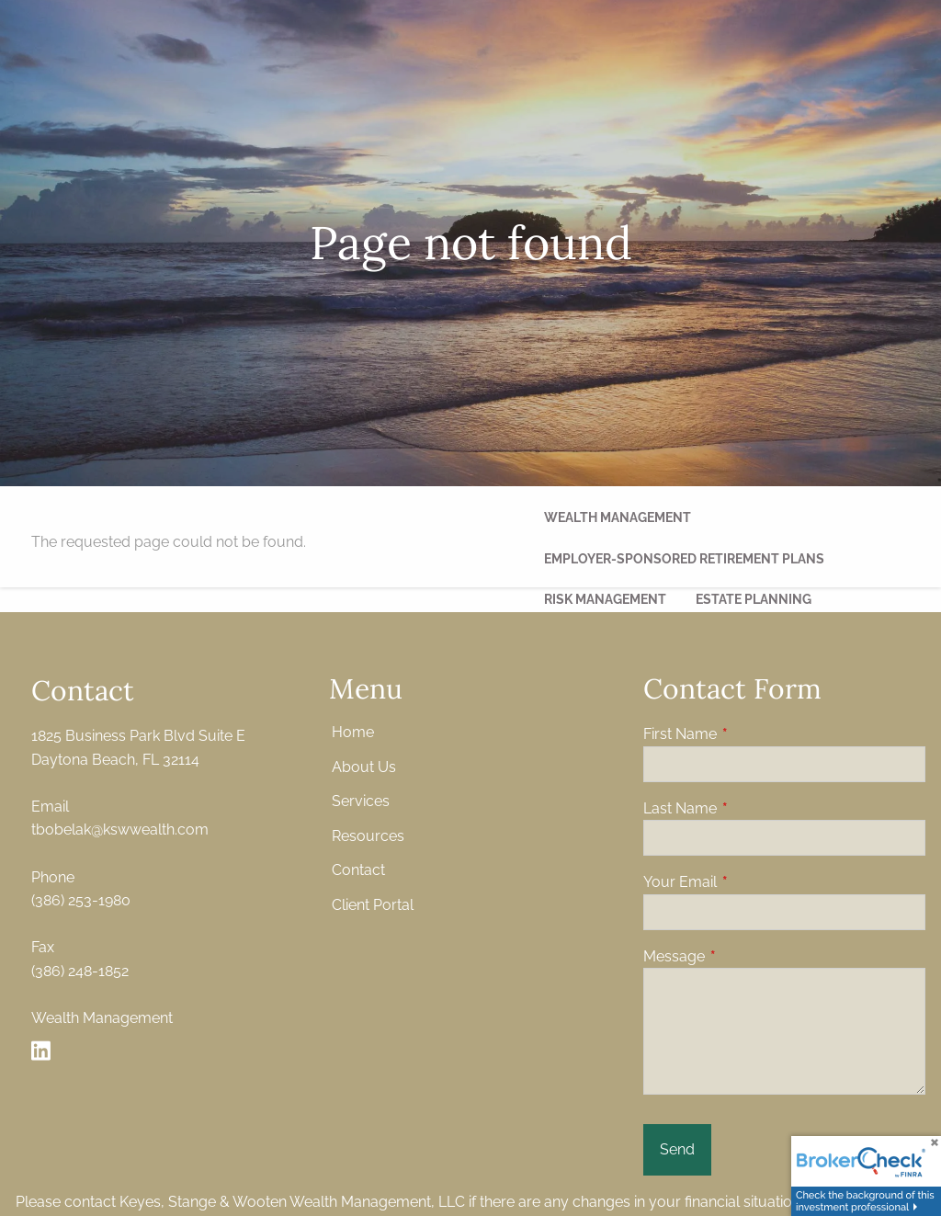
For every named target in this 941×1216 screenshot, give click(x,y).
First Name (750, 735)
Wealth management (617, 517)
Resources (368, 838)
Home (353, 734)
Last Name (750, 809)
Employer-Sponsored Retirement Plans (684, 558)
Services (361, 803)
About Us (364, 768)
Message (744, 958)
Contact (358, 872)
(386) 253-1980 (80, 902)
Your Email (750, 883)
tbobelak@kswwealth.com (120, 831)
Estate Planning (753, 599)
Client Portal (373, 906)
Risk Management (605, 599)
